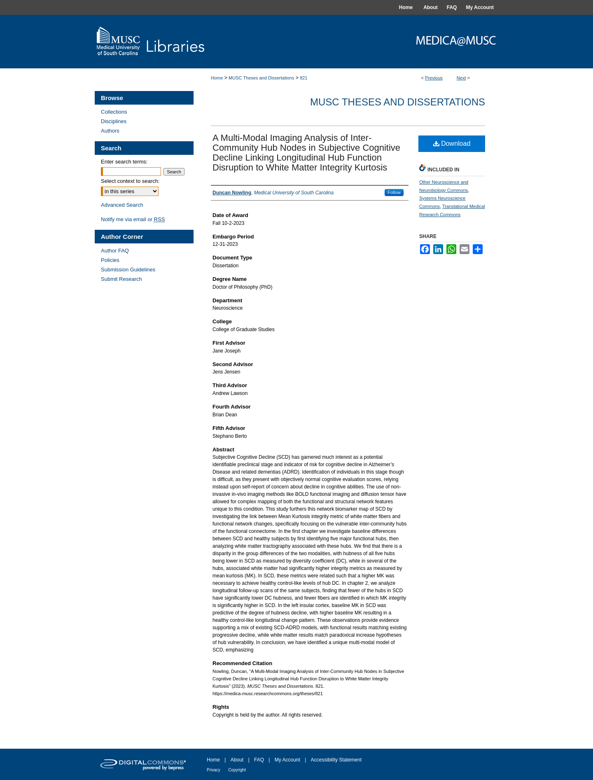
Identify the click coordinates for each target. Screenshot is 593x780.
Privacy (213, 770)
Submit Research (121, 279)
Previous (434, 77)
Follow (394, 192)
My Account (287, 760)
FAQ (259, 760)
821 (303, 77)
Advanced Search (122, 205)
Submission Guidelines (128, 269)
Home (217, 77)
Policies (110, 260)
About (237, 760)
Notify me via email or (133, 219)
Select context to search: (130, 181)
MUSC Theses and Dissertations (261, 77)
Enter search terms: (124, 162)
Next (461, 77)
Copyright (237, 770)
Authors (110, 131)
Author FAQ (115, 251)
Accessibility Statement (336, 760)
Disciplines (113, 121)
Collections (114, 112)
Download (452, 143)
